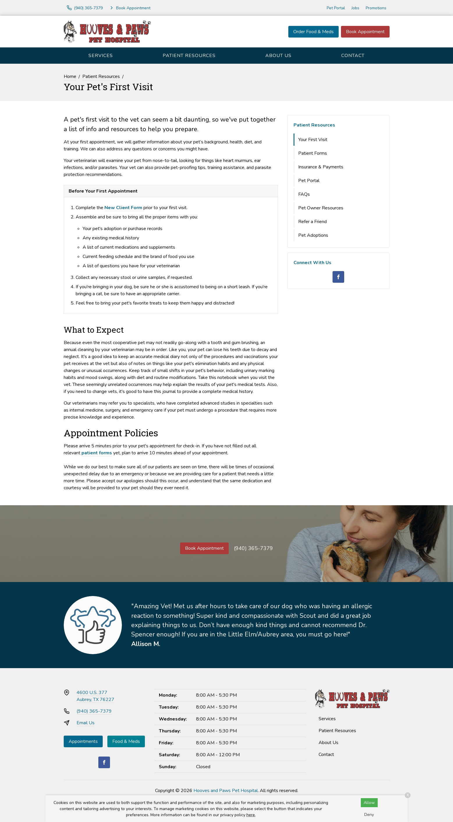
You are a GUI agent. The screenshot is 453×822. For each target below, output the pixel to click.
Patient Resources (189, 55)
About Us (278, 55)
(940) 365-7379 (253, 548)
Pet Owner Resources (320, 208)
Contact (353, 55)
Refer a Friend (312, 221)
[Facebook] (338, 277)
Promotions (376, 8)
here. (251, 815)
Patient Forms (312, 153)
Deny (369, 814)
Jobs (355, 8)
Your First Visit (312, 139)
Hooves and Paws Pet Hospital (225, 790)
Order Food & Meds (313, 32)
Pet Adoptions (313, 235)
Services (100, 55)
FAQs (304, 194)
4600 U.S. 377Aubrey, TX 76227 (95, 696)
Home (70, 76)
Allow (369, 802)
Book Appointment (365, 32)
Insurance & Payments (320, 167)
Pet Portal (336, 8)
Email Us (86, 723)
